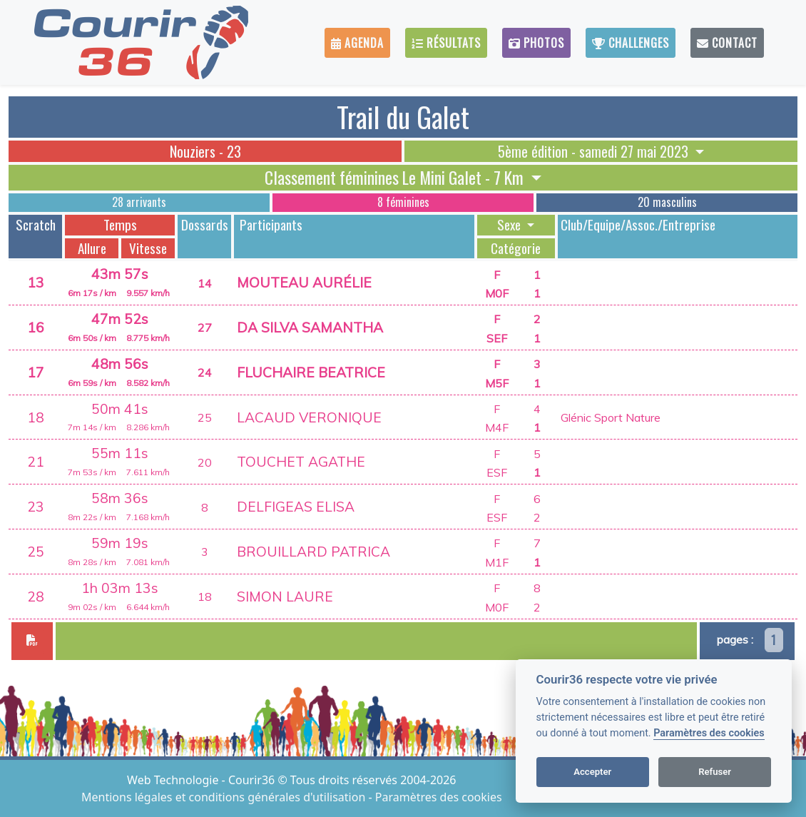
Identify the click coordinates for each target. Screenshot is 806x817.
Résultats (446, 42)
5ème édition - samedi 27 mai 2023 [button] (595, 151)
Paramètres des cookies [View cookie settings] (438, 797)
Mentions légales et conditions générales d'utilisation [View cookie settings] (224, 797)
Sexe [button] (510, 225)
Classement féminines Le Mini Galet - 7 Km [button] (396, 177)
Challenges (630, 42)
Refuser (714, 771)
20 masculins (667, 201)
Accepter (592, 771)
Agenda (357, 42)
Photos (536, 42)
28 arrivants (139, 201)
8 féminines (403, 201)
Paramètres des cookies (708, 733)
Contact (727, 42)
